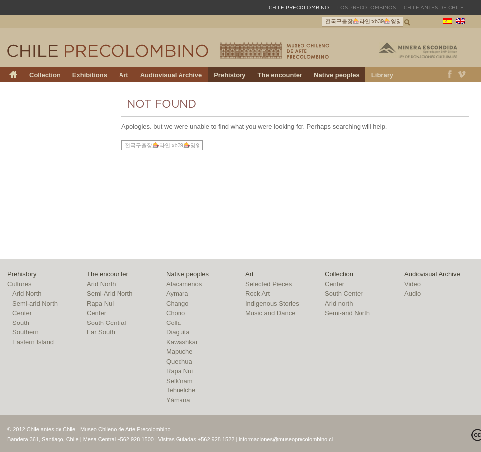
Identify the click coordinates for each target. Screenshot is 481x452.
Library (382, 75)
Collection (44, 75)
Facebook (449, 74)
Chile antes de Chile (434, 7)
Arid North (27, 293)
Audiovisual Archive (171, 75)
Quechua (179, 361)
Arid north (339, 303)
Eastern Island (33, 342)
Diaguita (178, 332)
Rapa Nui (100, 303)
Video (412, 284)
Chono (175, 313)
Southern (25, 332)
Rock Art (257, 293)
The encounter (280, 75)
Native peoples (337, 75)
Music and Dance (270, 313)
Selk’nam (179, 381)
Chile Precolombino (108, 50)
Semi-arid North (35, 303)
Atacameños (184, 284)
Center (22, 313)
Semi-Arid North (109, 293)
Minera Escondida (418, 50)
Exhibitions (89, 75)
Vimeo (462, 74)
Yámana (178, 400)
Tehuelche (180, 390)
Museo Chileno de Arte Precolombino (94, 7)
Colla (173, 322)
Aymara (177, 293)
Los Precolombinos (366, 7)
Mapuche (179, 351)
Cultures (19, 284)
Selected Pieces (268, 284)
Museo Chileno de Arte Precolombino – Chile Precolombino (274, 50)
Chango (177, 303)
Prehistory (229, 75)
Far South (101, 332)
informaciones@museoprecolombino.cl (286, 439)
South (20, 322)
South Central (106, 322)
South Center (344, 293)
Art (123, 75)
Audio (412, 293)
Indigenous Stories (272, 303)
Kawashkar (182, 342)
